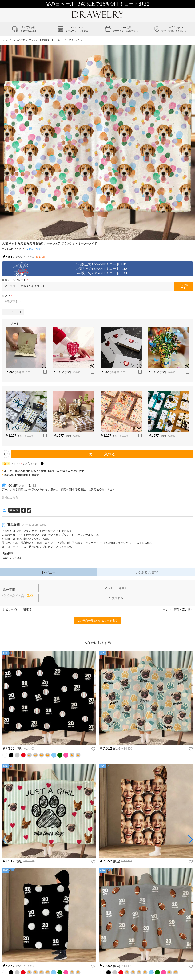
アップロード (183, 286)
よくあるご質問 (146, 572)
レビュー (49, 572)
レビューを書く (116, 588)
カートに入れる (102, 453)
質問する (116, 598)
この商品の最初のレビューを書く (97, 620)
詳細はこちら (10, 497)
